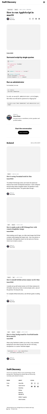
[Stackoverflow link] (38, 383)
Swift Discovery (9, 2)
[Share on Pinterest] (36, 19)
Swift (9, 224)
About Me (21, 383)
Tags (8, 385)
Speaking (21, 387)
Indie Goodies (22, 399)
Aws (13, 277)
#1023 (11, 178)
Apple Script (10, 9)
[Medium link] (32, 386)
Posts (8, 383)
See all (35, 142)
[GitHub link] (32, 383)
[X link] (35, 383)
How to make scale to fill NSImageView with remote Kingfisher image (22, 228)
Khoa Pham (12, 19)
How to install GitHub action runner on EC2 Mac (23, 280)
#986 (11, 338)
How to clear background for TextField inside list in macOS (22, 335)
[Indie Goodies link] (38, 386)
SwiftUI (18, 331)
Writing (20, 390)
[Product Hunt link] (35, 386)
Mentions (21, 392)
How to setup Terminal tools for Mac (19, 176)
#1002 (11, 282)
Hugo (33, 407)
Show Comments (23, 132)
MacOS (16, 9)
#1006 (11, 231)
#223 (11, 53)
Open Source (22, 385)
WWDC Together (23, 397)
